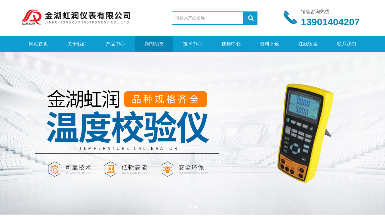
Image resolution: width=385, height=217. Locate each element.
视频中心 (231, 43)
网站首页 (38, 43)
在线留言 (308, 43)
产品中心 (115, 43)
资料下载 (269, 43)
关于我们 (77, 43)
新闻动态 (154, 43)
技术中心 (192, 43)
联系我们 (346, 43)
